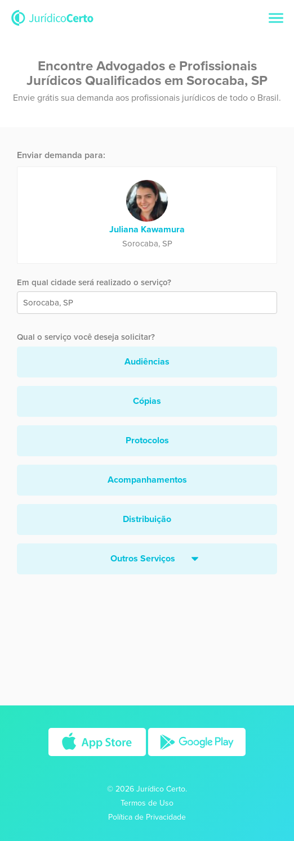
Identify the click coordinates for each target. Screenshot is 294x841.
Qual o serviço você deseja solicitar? (86, 337)
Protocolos (147, 440)
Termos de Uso (147, 803)
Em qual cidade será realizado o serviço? (94, 282)
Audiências (147, 361)
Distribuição (147, 519)
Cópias (147, 401)
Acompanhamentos (147, 479)
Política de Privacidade (147, 817)
